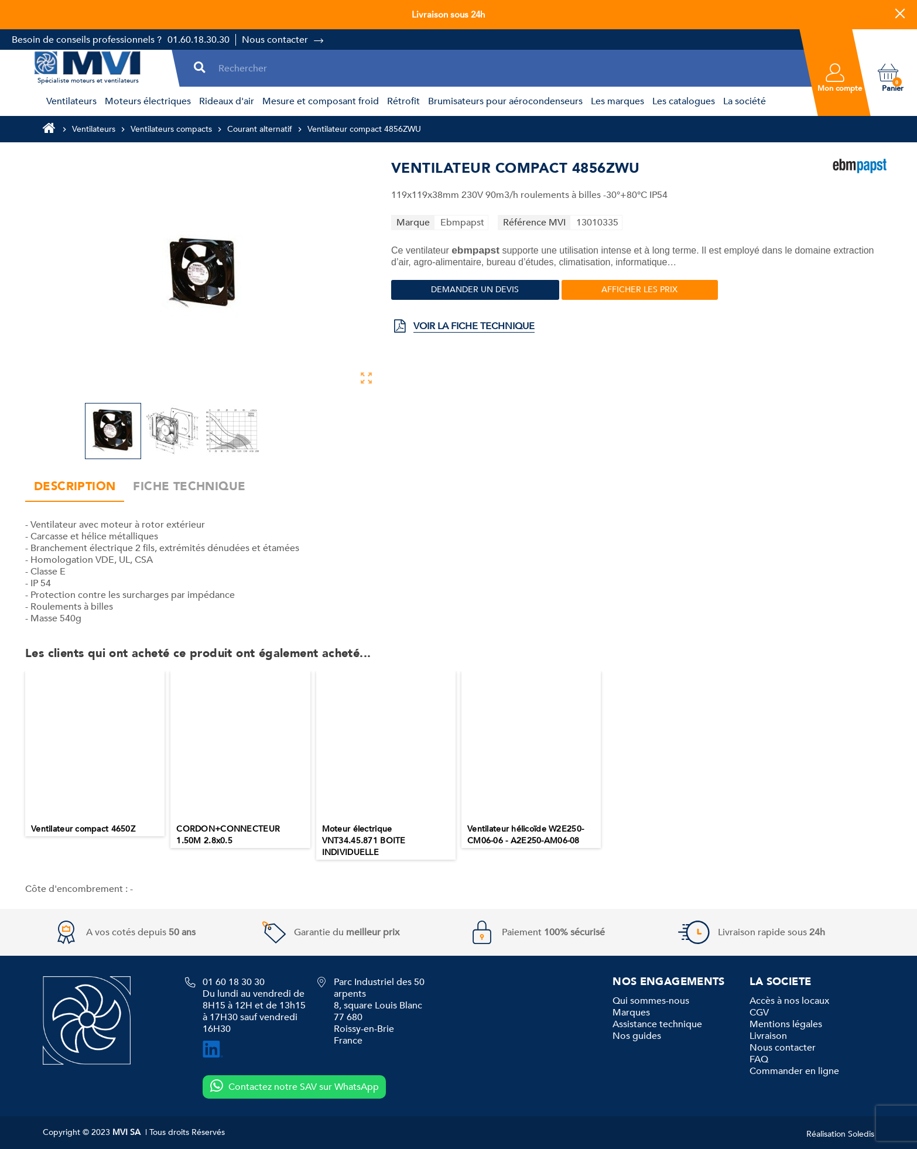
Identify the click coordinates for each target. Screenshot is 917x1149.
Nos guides (637, 1036)
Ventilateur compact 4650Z (83, 829)
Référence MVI (534, 222)
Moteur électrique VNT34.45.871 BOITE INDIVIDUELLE (364, 840)
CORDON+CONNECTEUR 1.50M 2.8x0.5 (228, 834)
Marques (631, 1012)
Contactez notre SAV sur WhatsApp (294, 1086)
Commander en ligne (794, 1071)
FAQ (759, 1059)
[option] (94, 753)
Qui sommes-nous (651, 1000)
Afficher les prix (639, 289)
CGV (759, 1012)
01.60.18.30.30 (198, 40)
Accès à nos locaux (789, 1000)
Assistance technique (657, 1024)
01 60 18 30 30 (234, 982)
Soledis (861, 1134)
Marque (413, 222)
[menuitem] (69, 101)
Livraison (768, 1036)
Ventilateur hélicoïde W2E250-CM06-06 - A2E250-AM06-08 (525, 834)
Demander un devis (475, 289)
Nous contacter (275, 40)
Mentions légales (786, 1024)
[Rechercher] (507, 68)
